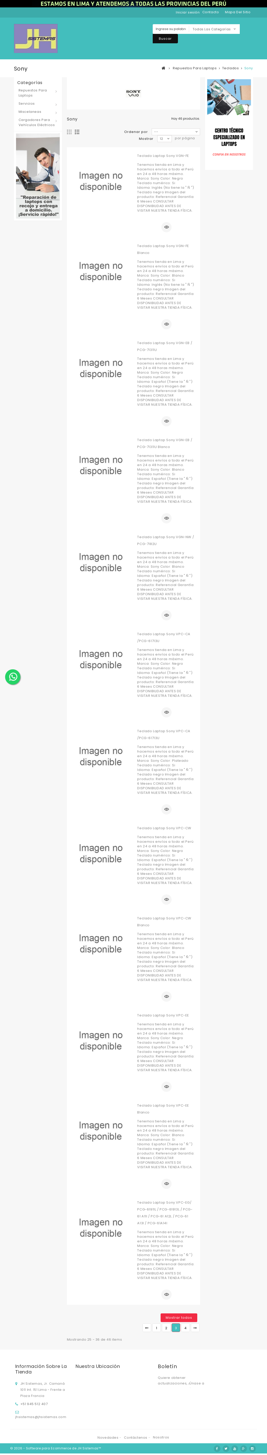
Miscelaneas (30, 111)
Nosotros (161, 1438)
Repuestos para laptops (33, 93)
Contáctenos (136, 1439)
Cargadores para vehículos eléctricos (37, 122)
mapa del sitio (237, 12)
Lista (77, 132)
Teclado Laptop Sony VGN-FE (163, 155)
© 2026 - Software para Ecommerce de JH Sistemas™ (55, 1450)
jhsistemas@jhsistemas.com (40, 1416)
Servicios (27, 103)
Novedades (108, 1439)
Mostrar (146, 138)
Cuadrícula (69, 132)
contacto (210, 12)
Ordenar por (136, 131)
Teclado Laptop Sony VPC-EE (163, 1015)
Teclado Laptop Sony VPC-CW (164, 828)
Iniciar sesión (188, 12)
